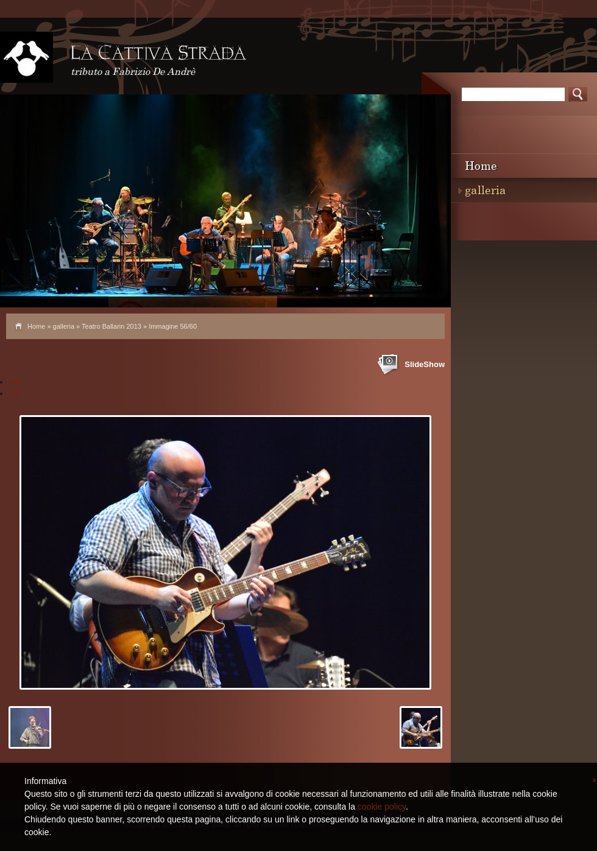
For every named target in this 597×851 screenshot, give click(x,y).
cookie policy (382, 806)
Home (36, 326)
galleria (63, 326)
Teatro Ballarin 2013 (111, 326)
